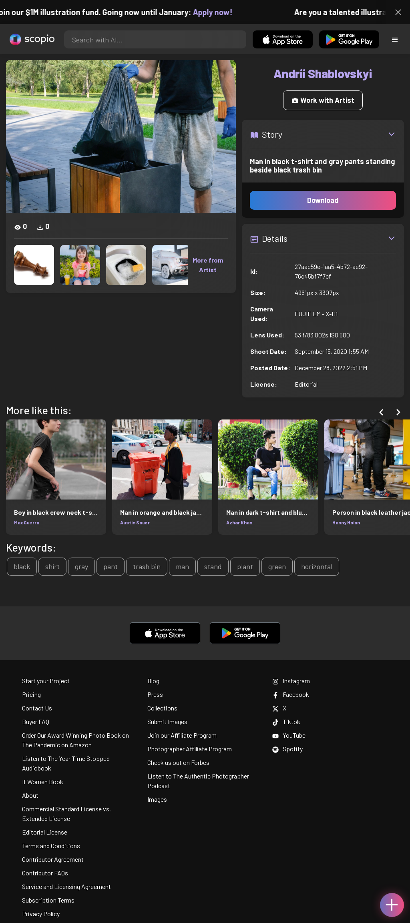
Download (323, 200)
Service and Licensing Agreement (66, 886)
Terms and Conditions (51, 845)
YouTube (288, 735)
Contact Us (37, 708)
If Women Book (42, 781)
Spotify (287, 748)
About (30, 795)
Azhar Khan (239, 522)
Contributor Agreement (53, 859)
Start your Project (46, 680)
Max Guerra (26, 522)
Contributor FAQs (45, 873)
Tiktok (286, 721)
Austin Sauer (135, 522)
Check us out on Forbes (178, 762)
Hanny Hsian (346, 522)
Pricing (31, 694)
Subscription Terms (48, 900)
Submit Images (167, 721)
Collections (162, 708)
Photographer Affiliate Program (189, 748)
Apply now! (216, 12)
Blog (153, 680)
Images (157, 799)
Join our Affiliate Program (182, 735)
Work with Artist (322, 100)
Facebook (290, 694)
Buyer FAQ (35, 721)
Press (155, 694)
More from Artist (208, 264)
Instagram (291, 680)
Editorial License (44, 832)
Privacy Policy (41, 913)
